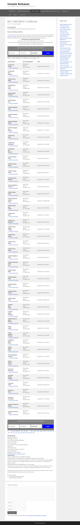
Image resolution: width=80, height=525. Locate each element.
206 (24, 431)
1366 (44, 431)
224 (16, 432)
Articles (16, 14)
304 (24, 432)
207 (27, 431)
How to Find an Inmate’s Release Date (16, 476)
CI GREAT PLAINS (64, 75)
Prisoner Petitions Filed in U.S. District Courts (50, 11)
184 (9, 432)
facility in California (12, 36)
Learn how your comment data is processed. (36, 515)
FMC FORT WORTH (64, 60)
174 (53, 431)
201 (12, 431)
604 (31, 432)
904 (34, 432)
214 (14, 432)
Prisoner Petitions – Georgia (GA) (15, 477)
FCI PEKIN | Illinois (64, 32)
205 (22, 431)
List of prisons (66, 11)
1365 (41, 431)
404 (26, 432)
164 (51, 431)
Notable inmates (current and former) (16, 454)
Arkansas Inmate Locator (65, 55)
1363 (34, 431)
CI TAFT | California (64, 65)
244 (21, 432)
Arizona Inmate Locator (65, 49)
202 (14, 431)
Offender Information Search (23, 11)
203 (17, 431)
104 (48, 431)
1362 (31, 431)
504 (29, 432)
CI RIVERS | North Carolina (66, 73)
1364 (38, 431)
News (10, 14)
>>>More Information (13, 68)
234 (19, 432)
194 (11, 432)
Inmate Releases (18, 4)
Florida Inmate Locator (65, 48)
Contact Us (23, 14)
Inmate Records (12, 11)
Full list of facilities (35, 11)
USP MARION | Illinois (65, 27)
